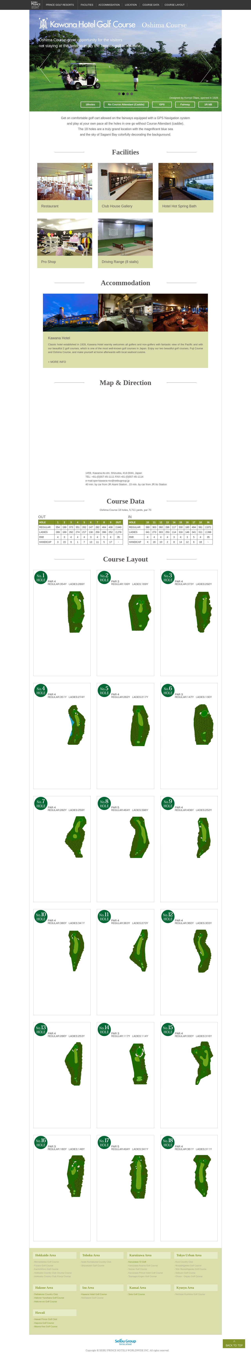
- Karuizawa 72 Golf (136, 1262)
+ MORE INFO (57, 361)
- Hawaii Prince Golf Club (45, 1319)
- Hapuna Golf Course (43, 1323)
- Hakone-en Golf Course (45, 1301)
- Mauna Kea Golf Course (45, 1326)
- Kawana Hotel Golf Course (93, 1294)
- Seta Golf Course (136, 1294)
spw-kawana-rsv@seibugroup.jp (111, 480)
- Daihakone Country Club (45, 1294)
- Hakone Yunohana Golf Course (48, 1298)
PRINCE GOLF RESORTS (60, 5)
